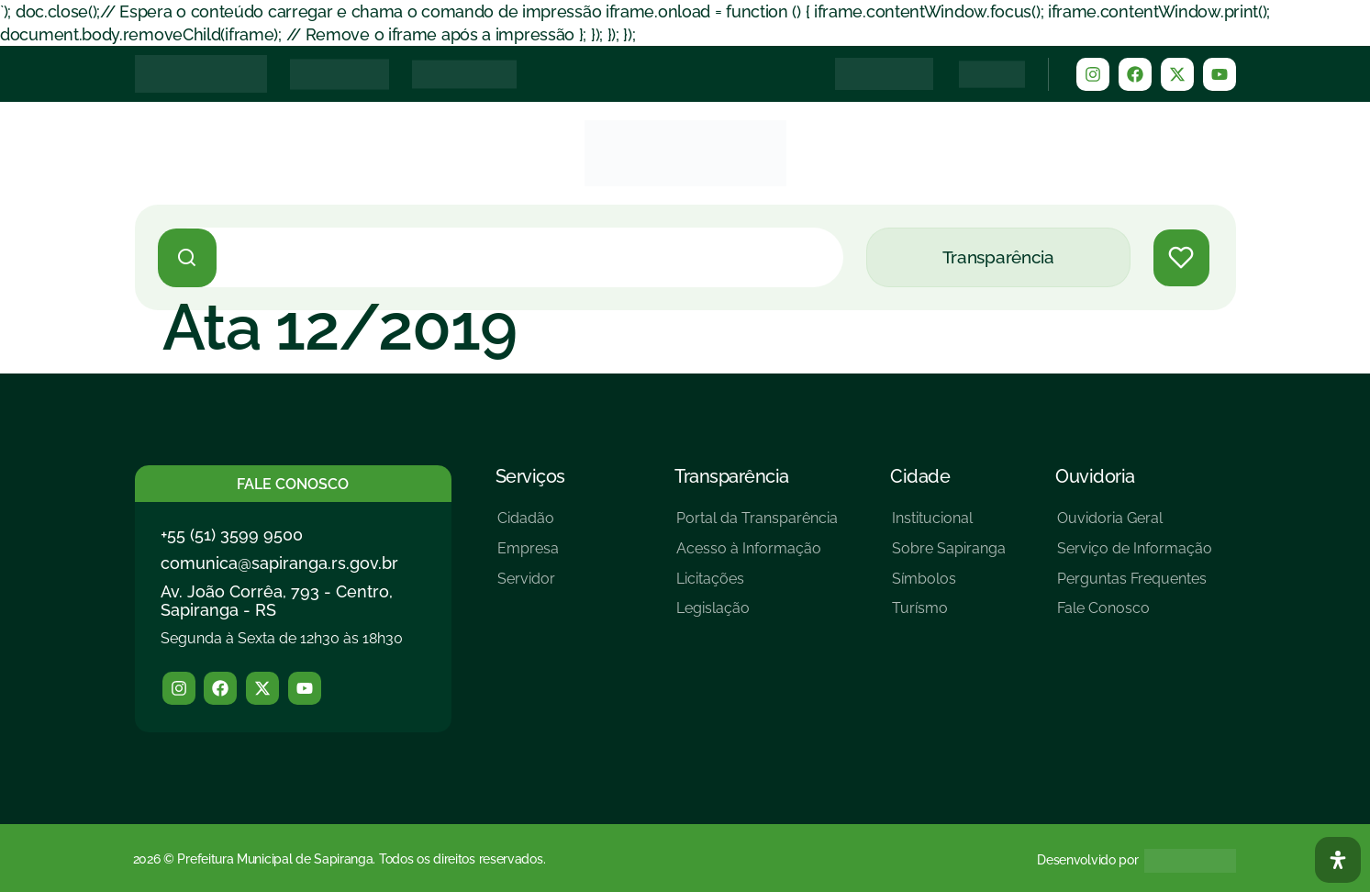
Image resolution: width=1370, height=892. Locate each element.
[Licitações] (757, 586)
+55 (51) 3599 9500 (232, 534)
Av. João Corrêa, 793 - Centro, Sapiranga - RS (277, 600)
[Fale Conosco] (1135, 615)
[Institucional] (948, 525)
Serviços (530, 476)
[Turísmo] (948, 615)
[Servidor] (528, 586)
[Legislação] (757, 615)
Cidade (920, 476)
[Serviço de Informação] (1135, 556)
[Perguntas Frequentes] (1135, 586)
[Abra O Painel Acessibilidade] (1338, 860)
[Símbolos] (948, 586)
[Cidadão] (528, 525)
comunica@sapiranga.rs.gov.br (279, 563)
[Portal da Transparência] (757, 525)
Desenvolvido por (1087, 860)
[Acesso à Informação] (757, 556)
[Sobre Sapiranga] (948, 556)
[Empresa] (528, 556)
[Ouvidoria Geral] (1135, 525)
